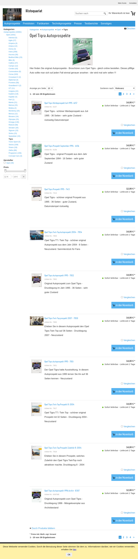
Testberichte (91, 23)
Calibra (13, 63)
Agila (12, 40)
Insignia (13, 91)
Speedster (14, 136)
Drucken (131, 28)
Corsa (13, 74)
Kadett (13, 94)
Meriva (13, 105)
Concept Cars (15, 156)
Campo (13, 66)
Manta (13, 102)
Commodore (15, 71)
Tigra (11, 139)
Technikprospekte (61, 23)
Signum (13, 130)
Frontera (14, 83)
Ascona (13, 54)
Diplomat (13, 80)
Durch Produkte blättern (43, 528)
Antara (13, 46)
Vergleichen (129, 125)
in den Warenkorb (123, 132)
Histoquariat (34, 11)
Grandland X (15, 85)
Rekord (13, 125)
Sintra (13, 133)
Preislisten (28, 23)
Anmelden (133, 3)
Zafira (13, 150)
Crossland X (15, 77)
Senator (13, 128)
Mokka (12, 108)
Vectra (13, 145)
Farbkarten (43, 23)
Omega (14, 122)
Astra (13, 52)
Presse (78, 23)
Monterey (14, 111)
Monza (13, 114)
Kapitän (13, 97)
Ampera (13, 43)
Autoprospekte (12, 23)
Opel (10, 35)
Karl (11, 99)
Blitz (12, 60)
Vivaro (13, 147)
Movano (13, 116)
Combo (13, 69)
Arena (12, 49)
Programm (15, 153)
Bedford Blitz (15, 57)
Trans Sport (14, 142)
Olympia (14, 119)
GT (12, 88)
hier (74, 549)
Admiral (13, 38)
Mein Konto (122, 3)
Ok (69, 554)
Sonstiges (106, 23)
